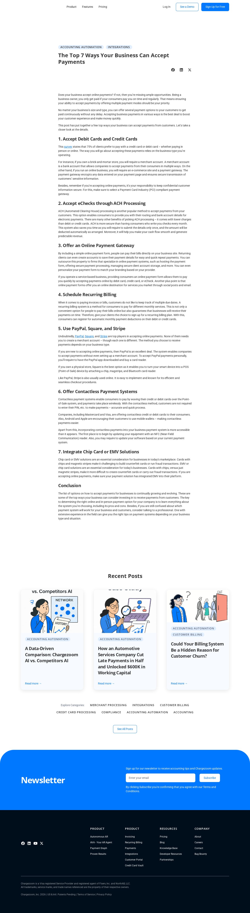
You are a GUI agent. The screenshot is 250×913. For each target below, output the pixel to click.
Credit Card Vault (134, 865)
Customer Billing (174, 705)
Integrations (143, 705)
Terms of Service (86, 894)
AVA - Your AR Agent (101, 842)
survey (68, 146)
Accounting (183, 712)
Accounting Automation (147, 712)
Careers (199, 842)
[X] (42, 843)
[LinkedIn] (29, 843)
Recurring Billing (133, 842)
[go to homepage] (37, 7)
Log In (167, 6)
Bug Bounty (201, 854)
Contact (199, 848)
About (198, 836)
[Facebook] (23, 843)
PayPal (79, 336)
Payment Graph (98, 848)
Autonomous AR (99, 836)
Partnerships (166, 859)
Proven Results (98, 854)
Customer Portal (134, 859)
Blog (162, 842)
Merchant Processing (108, 705)
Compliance (111, 712)
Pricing (163, 836)
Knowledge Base (168, 848)
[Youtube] (35, 843)
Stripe (103, 336)
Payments (130, 848)
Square (89, 336)
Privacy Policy (104, 894)
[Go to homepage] (42, 829)
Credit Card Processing (76, 712)
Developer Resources (171, 854)
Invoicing (130, 836)
